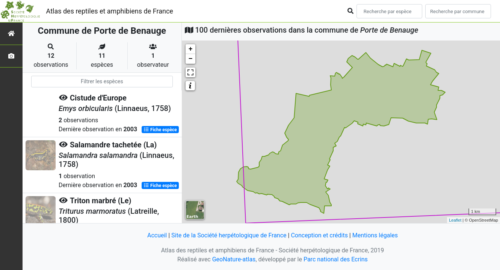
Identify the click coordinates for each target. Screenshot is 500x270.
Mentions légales (375, 235)
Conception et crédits (319, 235)
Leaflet (455, 220)
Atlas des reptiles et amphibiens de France (109, 11)
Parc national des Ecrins (336, 259)
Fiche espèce (160, 129)
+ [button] (191, 49)
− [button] (191, 58)
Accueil (157, 235)
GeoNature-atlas (234, 259)
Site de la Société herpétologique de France (228, 235)
